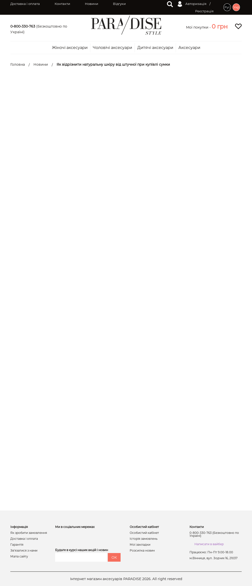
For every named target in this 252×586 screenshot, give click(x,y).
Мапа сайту (19, 556)
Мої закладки (140, 544)
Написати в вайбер (209, 544)
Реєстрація (204, 11)
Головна (17, 64)
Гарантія (16, 544)
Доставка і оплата (25, 4)
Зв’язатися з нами (23, 550)
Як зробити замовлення (28, 532)
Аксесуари (189, 48)
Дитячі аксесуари (155, 48)
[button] (220, 26)
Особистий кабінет (144, 532)
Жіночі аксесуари (70, 48)
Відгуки (119, 4)
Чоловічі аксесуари (112, 48)
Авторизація (192, 4)
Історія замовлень (144, 538)
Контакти (62, 4)
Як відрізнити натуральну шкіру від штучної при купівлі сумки (113, 64)
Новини (91, 4)
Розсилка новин (142, 550)
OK (114, 557)
